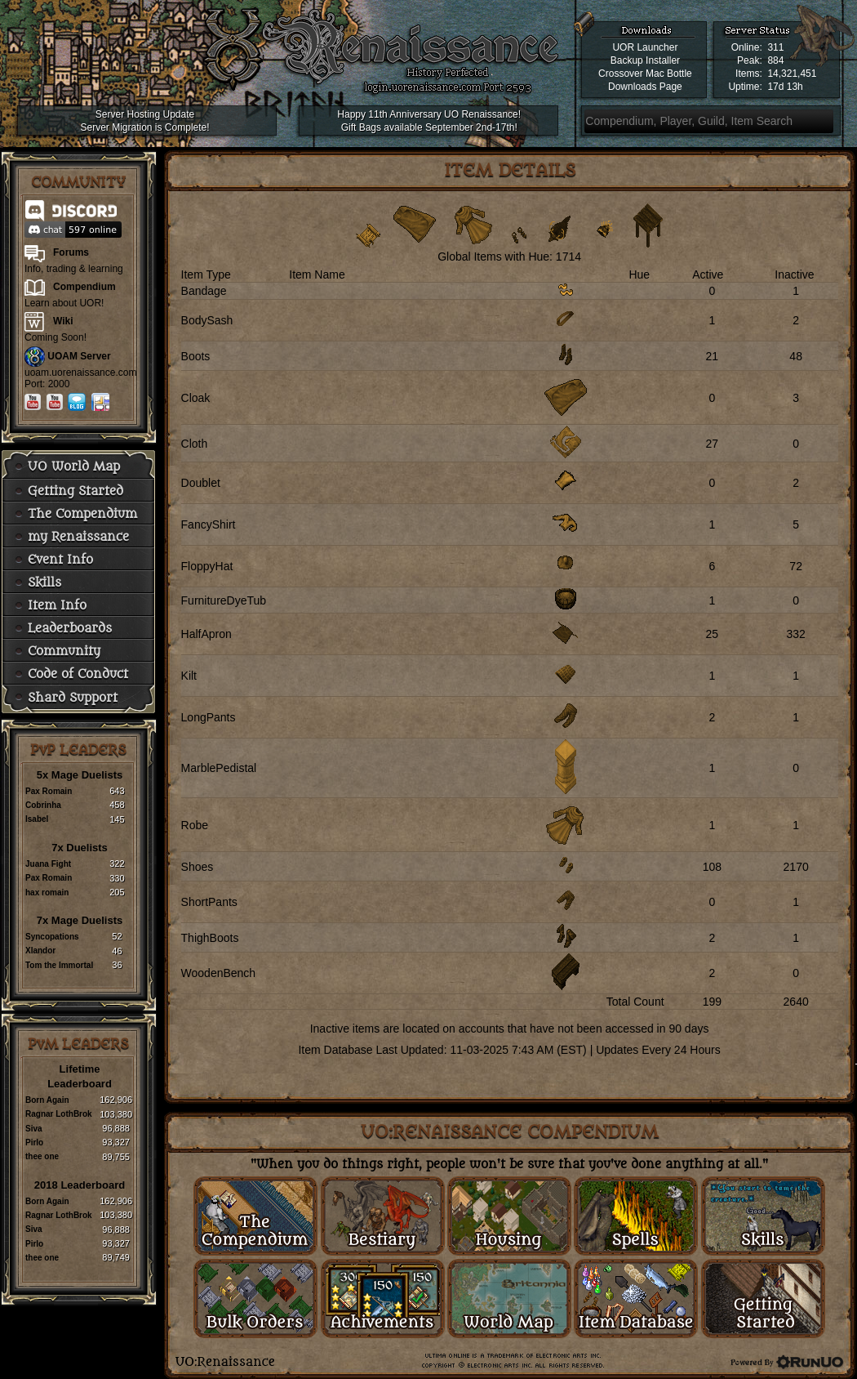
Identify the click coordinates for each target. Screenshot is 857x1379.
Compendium (84, 286)
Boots (196, 356)
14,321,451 (791, 73)
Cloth (194, 443)
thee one (42, 1156)
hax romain (47, 892)
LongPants (208, 717)
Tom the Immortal (59, 965)
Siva (33, 1128)
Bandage (204, 290)
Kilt (189, 675)
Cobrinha (43, 805)
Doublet (200, 482)
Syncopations (52, 936)
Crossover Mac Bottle (645, 73)
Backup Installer (645, 60)
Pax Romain (48, 791)
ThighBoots (210, 937)
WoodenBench (218, 973)
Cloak (196, 397)
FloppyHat (207, 566)
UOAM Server (78, 356)
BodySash (207, 320)
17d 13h (784, 86)
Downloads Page (645, 86)
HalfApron (206, 633)
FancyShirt (208, 524)
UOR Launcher (644, 47)
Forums (71, 252)
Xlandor (40, 950)
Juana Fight (48, 863)
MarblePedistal (219, 767)
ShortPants (209, 901)
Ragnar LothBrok (58, 1113)
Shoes (197, 866)
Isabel (36, 818)
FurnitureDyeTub (224, 600)
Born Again (47, 1100)
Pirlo (34, 1142)
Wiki (63, 321)
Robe (194, 825)
